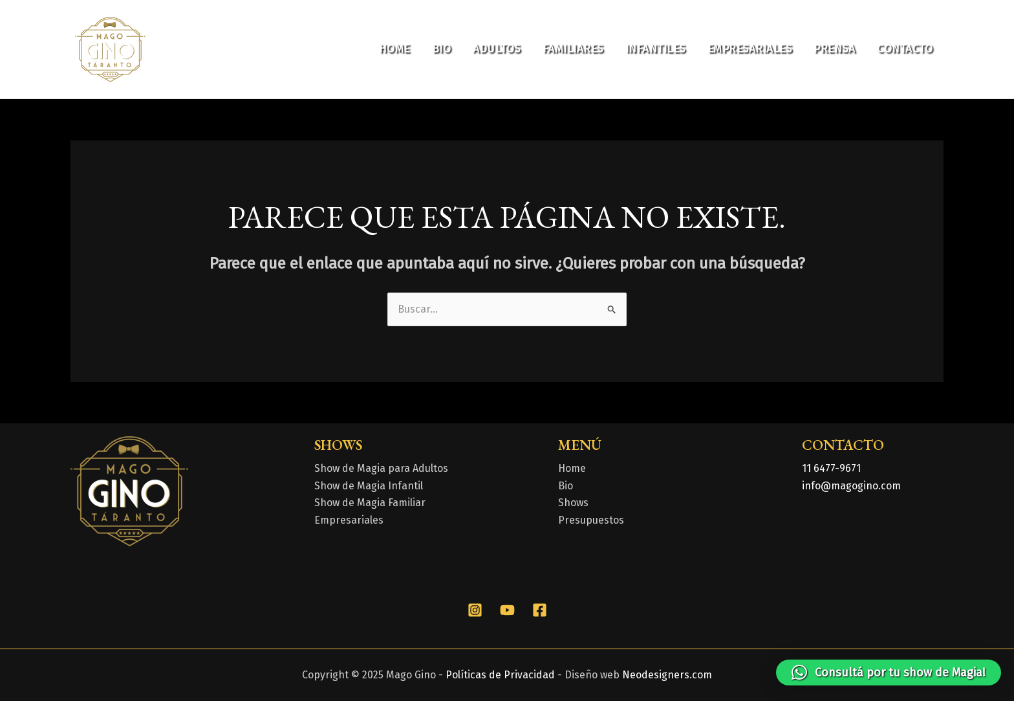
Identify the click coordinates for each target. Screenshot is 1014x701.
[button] (888, 672)
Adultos (497, 49)
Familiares (573, 49)
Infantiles (655, 49)
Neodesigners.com (667, 675)
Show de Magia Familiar (370, 502)
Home (394, 49)
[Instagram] (475, 610)
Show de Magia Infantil (368, 486)
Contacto (905, 49)
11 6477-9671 (831, 468)
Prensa (834, 49)
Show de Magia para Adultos (381, 468)
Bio (441, 49)
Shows (573, 502)
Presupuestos (591, 520)
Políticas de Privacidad (500, 675)
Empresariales (749, 49)
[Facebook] (539, 610)
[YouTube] (507, 610)
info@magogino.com (851, 486)
